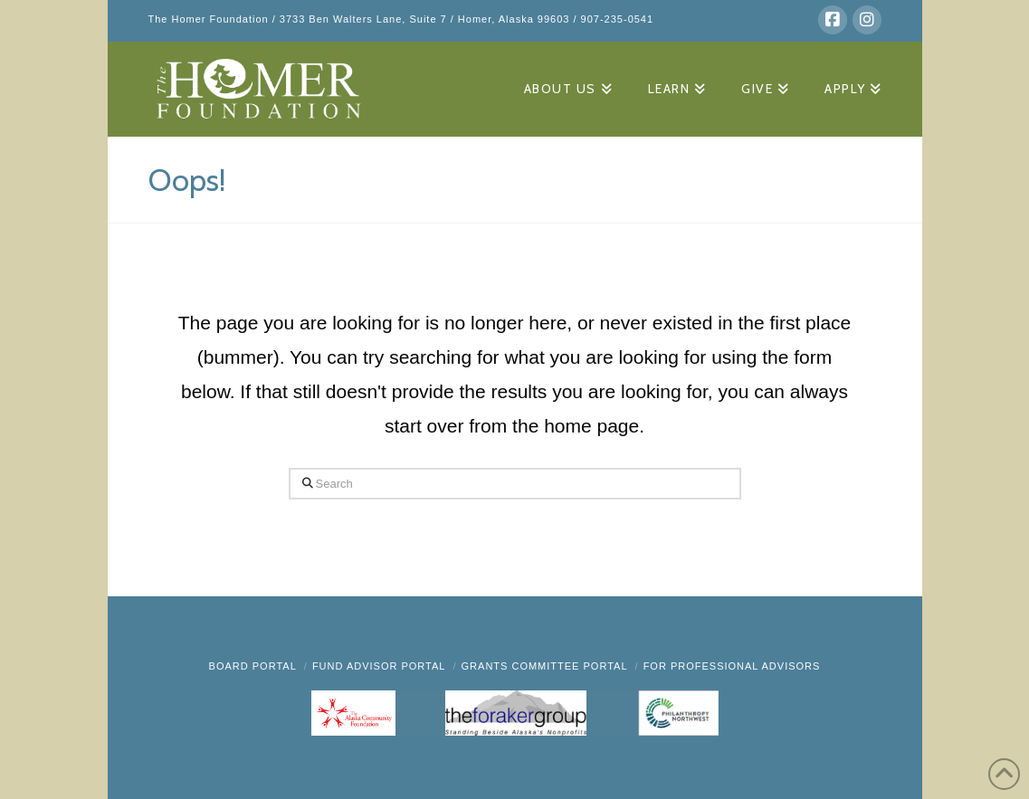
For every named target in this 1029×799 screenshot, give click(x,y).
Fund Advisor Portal (379, 666)
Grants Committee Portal (545, 666)
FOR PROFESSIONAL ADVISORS (732, 666)
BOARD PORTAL (253, 666)
